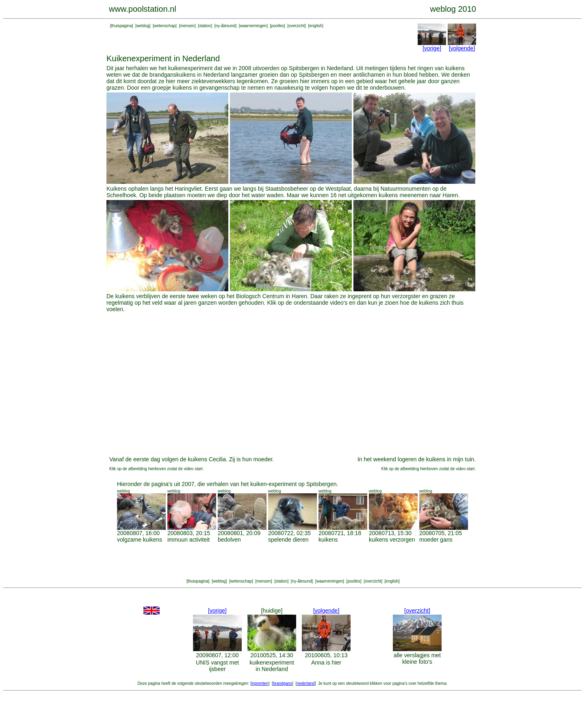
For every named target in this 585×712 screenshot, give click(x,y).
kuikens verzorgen (392, 539)
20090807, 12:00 (217, 655)
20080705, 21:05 (440, 533)
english (315, 26)
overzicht (296, 26)
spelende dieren (288, 539)
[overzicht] (417, 610)
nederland (305, 683)
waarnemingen (253, 26)
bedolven (229, 539)
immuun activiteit (188, 539)
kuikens (328, 539)
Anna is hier (326, 662)
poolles (277, 26)
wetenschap (165, 26)
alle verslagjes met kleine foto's (417, 658)
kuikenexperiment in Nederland (271, 665)
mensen (187, 26)
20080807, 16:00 (138, 533)
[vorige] (431, 48)
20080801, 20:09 (239, 533)
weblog (143, 26)
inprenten (260, 683)
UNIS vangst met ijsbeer (217, 665)
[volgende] (462, 48)
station (205, 26)
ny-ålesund (225, 26)
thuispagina (121, 26)
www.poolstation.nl (142, 8)
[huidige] (272, 610)
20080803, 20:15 (188, 533)
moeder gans (436, 539)
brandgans (282, 683)
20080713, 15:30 (390, 533)
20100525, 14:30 (271, 655)
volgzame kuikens (139, 539)
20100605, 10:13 (326, 655)
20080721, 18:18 (339, 533)
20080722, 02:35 (289, 533)
